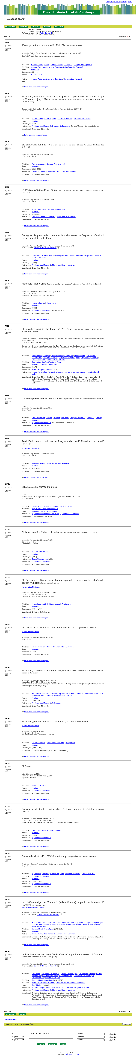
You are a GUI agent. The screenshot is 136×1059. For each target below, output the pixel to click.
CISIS (66, 1054)
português (109, 2)
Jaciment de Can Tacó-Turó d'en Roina (46, 362)
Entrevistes (46, 693)
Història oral (36, 693)
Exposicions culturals (93, 256)
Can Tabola (36, 985)
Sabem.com (56, 703)
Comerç (99, 418)
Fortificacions (37, 358)
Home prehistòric (61, 256)
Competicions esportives (83, 65)
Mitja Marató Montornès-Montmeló (45, 509)
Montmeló (35, 70)
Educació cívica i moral (40, 552)
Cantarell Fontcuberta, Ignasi (43, 929)
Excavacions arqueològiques (62, 356)
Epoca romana (79, 356)
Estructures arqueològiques (69, 358)
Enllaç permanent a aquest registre (36, 87)
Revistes (57, 418)
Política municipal (54, 463)
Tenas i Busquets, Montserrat (43, 370)
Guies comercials (38, 418)
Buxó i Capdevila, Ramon (79, 988)
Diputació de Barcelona (61, 126)
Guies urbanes (50, 303)
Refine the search (46, 33)
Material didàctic (48, 256)
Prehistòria (36, 256)
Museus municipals (76, 256)
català (130, 2)
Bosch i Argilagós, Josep (41, 988)
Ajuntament (66, 463)
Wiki (78, 1054)
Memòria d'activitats (72, 874)
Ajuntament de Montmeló (72, 79)
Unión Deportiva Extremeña (73, 67)
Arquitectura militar (50, 358)
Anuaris (49, 418)
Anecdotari (89, 693)
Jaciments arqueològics (41, 356)
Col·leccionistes (94, 924)
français (123, 2)
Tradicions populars (65, 119)
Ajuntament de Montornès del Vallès (45, 514)
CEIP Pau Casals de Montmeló (43, 171)
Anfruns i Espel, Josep (60, 988)
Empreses (90, 418)
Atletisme (70, 506)
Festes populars (50, 119)
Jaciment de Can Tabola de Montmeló (70, 983)
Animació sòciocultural (82, 119)
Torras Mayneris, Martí (40, 559)
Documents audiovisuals (56, 360)
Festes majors (37, 119)
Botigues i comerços (77, 418)
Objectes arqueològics (89, 358)
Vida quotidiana (47, 695)
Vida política (70, 743)
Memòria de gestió (39, 463)
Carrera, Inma (36, 75)
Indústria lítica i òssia (50, 976)
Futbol (47, 65)
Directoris (65, 418)
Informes (45, 874)
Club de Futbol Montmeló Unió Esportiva (46, 67)
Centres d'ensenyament (56, 164)
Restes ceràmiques (57, 924)
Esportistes (68, 65)
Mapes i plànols (38, 303)
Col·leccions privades (41, 924)
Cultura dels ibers (38, 360)
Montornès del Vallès (49, 365)
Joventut (35, 786)
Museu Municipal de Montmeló (63, 265)
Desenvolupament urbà (55, 647)
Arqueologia (91, 356)
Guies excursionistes (40, 830)
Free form (127, 1024)
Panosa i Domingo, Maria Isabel (33, 907)
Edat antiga (36, 922)
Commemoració (57, 65)
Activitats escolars (39, 164)
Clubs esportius (37, 65)
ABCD (70, 1054)
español (117, 2)
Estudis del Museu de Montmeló (45, 248)
